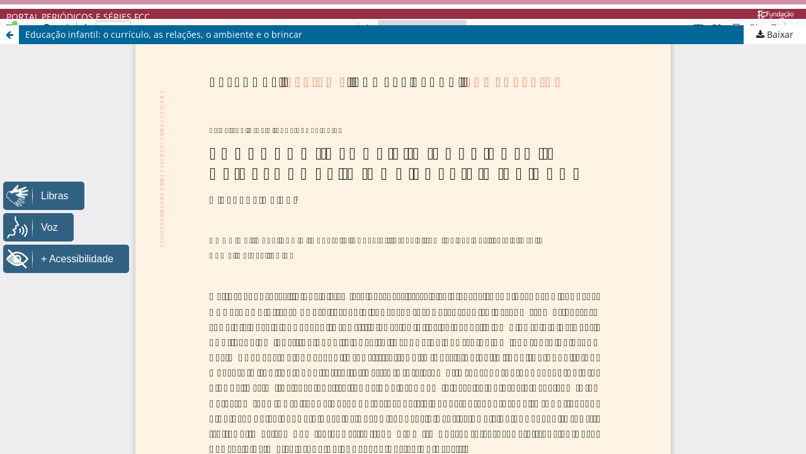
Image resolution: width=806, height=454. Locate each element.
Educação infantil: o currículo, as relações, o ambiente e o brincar (163, 34)
